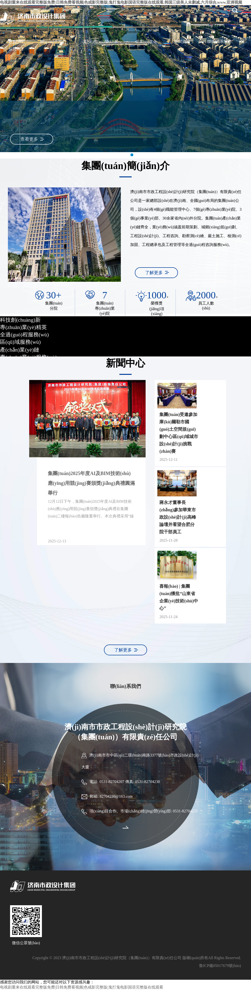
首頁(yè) (16, 41)
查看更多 (26, 139)
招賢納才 (16, 49)
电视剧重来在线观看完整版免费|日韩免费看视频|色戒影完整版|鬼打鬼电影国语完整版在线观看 (81, 987)
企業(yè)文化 (146, 41)
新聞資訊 (182, 41)
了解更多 (154, 272)
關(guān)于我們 (53, 41)
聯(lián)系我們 (219, 41)
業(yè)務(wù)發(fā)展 (100, 41)
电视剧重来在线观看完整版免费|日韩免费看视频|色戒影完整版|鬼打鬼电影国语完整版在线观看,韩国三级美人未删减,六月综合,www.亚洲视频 (121, 2)
